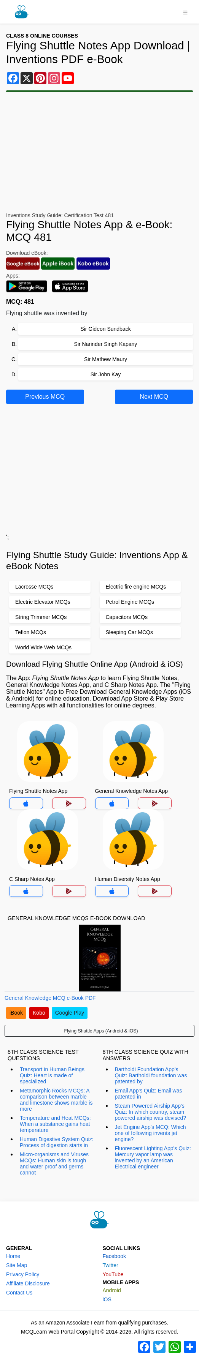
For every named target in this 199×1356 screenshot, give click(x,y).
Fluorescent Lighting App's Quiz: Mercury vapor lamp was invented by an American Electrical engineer (153, 1157)
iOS (107, 1299)
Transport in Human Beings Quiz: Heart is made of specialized (52, 1075)
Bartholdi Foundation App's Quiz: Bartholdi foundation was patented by (151, 1075)
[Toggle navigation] (185, 11)
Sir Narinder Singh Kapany (105, 344)
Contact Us (19, 1293)
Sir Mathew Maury (105, 359)
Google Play (69, 1013)
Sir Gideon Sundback (105, 329)
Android (112, 1290)
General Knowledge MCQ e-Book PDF (50, 998)
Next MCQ (154, 396)
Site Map (16, 1265)
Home (13, 1256)
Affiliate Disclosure (28, 1283)
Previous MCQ (45, 396)
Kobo (39, 1013)
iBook (16, 1013)
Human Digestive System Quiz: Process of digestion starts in (57, 1142)
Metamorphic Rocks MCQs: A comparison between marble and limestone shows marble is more (56, 1100)
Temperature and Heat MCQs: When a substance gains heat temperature (55, 1124)
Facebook (114, 1256)
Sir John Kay (106, 374)
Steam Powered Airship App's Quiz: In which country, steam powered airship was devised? (150, 1112)
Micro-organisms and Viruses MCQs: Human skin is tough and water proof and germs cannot (54, 1163)
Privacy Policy (22, 1274)
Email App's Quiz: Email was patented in (148, 1094)
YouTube (113, 1274)
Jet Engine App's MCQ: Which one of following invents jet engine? (150, 1133)
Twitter (110, 1265)
